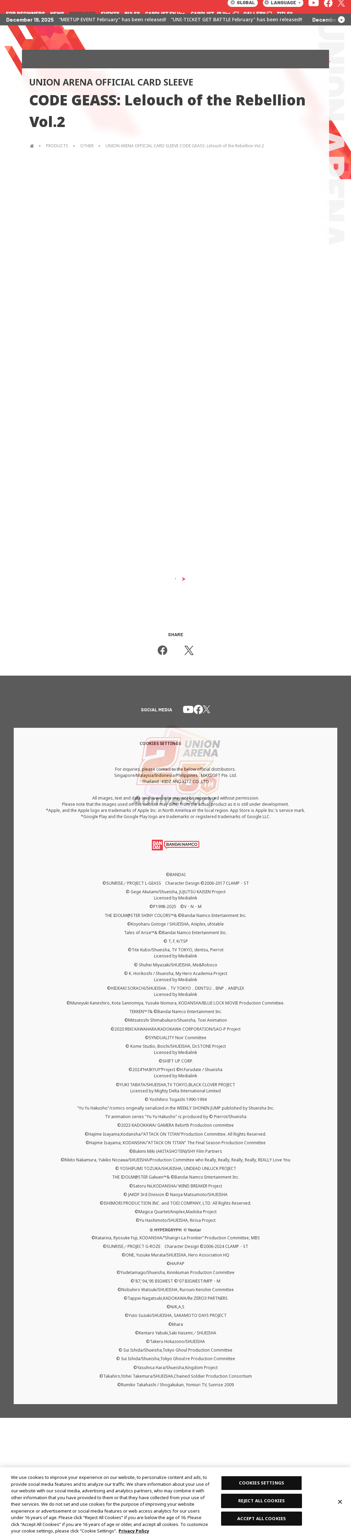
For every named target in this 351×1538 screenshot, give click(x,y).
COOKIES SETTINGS (261, 1483)
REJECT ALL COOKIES (261, 1500)
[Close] (340, 1502)
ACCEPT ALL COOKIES (261, 1518)
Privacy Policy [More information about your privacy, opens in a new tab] (134, 1531)
